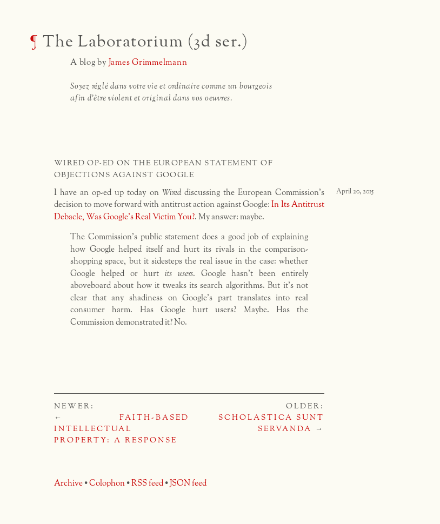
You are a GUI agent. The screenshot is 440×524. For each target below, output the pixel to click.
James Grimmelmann (148, 62)
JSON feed (188, 483)
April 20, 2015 (355, 192)
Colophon (107, 483)
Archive (68, 483)
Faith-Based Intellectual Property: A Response (121, 429)
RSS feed (147, 483)
